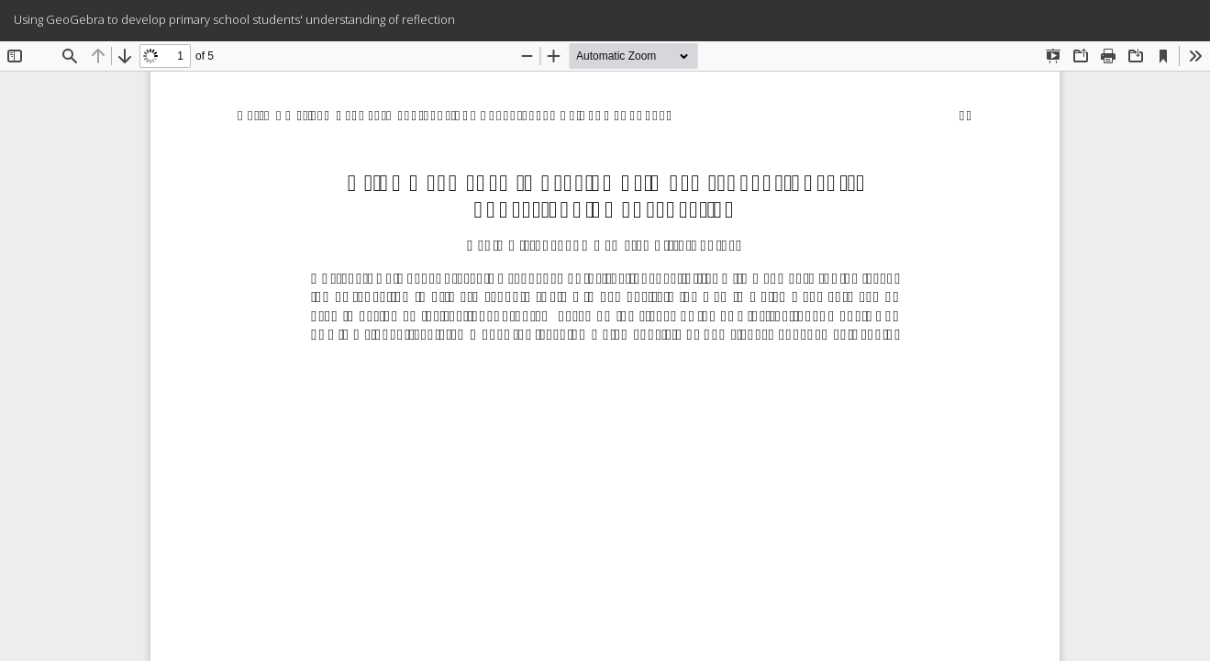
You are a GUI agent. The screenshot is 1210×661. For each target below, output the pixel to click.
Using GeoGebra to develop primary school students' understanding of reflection (234, 19)
